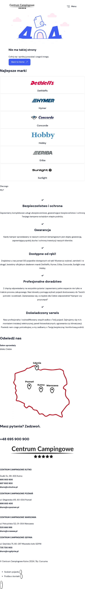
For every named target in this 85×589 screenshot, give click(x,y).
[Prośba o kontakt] (21, 576)
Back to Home (19, 62)
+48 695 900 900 (14, 439)
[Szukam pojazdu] (21, 572)
